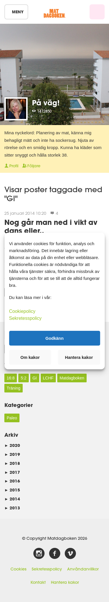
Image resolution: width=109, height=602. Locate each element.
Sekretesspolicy (47, 569)
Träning (13, 388)
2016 (12, 481)
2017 (12, 472)
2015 (12, 490)
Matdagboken (72, 378)
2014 (12, 499)
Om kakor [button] (30, 357)
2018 (12, 463)
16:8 (11, 378)
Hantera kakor (65, 582)
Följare (31, 165)
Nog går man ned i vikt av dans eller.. (50, 226)
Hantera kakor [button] (79, 357)
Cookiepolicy (22, 311)
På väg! (46, 102)
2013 (12, 508)
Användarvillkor (83, 569)
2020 (12, 445)
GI (35, 378)
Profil (11, 165)
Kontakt (38, 582)
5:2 (23, 378)
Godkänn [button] (54, 338)
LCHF (48, 378)
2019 (12, 454)
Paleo (12, 418)
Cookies (18, 569)
